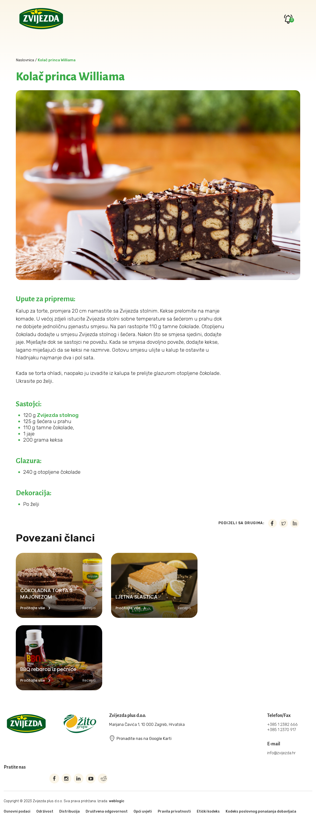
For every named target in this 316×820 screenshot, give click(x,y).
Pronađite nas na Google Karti (140, 738)
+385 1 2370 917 (281, 729)
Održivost (44, 811)
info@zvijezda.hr (281, 753)
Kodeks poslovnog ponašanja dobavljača (261, 811)
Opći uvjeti (143, 811)
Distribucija (69, 811)
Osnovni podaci (17, 811)
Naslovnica (25, 60)
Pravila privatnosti (174, 811)
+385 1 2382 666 (282, 724)
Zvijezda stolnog (58, 415)
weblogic (116, 801)
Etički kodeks (208, 811)
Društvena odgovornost (107, 811)
